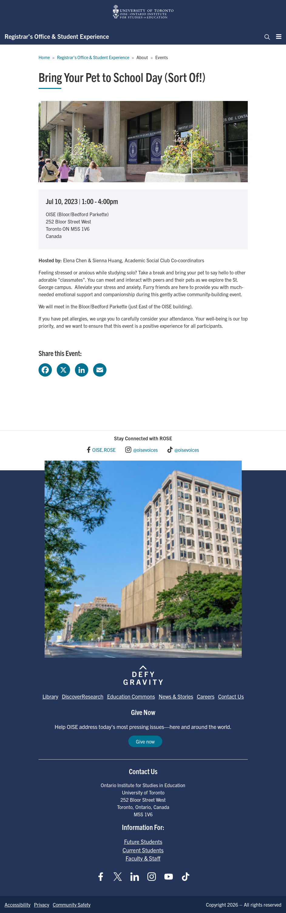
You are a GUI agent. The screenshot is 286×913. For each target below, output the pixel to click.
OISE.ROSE (104, 450)
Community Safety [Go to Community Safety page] (71, 904)
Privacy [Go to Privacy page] (41, 904)
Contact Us (231, 696)
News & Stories (176, 696)
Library (50, 696)
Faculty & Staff (143, 858)
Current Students (143, 850)
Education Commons (131, 696)
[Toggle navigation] (265, 36)
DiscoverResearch (82, 696)
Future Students (143, 841)
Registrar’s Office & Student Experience (57, 36)
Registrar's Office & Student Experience (93, 57)
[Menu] (276, 36)
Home (44, 57)
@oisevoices (145, 450)
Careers (205, 696)
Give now (145, 741)
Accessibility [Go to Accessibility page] (17, 904)
